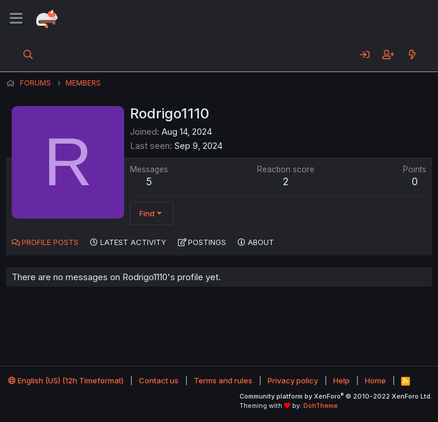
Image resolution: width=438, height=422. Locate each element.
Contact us (159, 380)
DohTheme (320, 405)
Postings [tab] (207, 242)
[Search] (28, 55)
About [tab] (261, 242)
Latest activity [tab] (133, 242)
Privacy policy (293, 380)
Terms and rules (223, 380)
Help (341, 380)
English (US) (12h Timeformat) (66, 380)
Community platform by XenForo (335, 396)
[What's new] (412, 55)
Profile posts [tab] (50, 242)
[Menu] (16, 19)
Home (375, 380)
